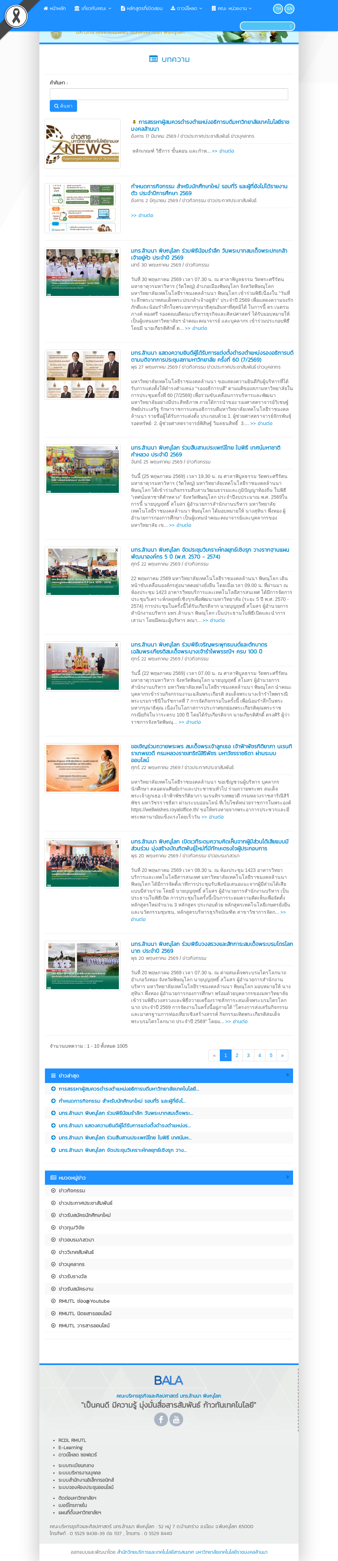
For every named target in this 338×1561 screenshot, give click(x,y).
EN (289, 9)
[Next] (282, 1055)
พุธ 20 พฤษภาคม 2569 (154, 855)
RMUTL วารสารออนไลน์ (80, 1325)
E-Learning (70, 1447)
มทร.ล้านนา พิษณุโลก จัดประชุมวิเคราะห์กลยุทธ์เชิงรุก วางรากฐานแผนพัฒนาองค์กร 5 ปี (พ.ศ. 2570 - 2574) (210, 553)
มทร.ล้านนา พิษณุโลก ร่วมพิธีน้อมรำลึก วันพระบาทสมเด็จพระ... (121, 1113)
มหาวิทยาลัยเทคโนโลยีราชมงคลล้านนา (231, 1552)
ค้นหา (63, 106)
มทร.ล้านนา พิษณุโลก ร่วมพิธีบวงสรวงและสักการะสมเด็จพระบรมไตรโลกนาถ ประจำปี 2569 (212, 947)
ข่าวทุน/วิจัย (67, 1227)
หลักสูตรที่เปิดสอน (141, 8)
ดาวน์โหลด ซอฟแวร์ (77, 1455)
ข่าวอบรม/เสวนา (224, 855)
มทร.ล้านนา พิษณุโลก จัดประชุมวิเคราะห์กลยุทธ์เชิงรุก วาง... (118, 1150)
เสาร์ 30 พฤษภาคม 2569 (156, 265)
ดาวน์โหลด (187, 8)
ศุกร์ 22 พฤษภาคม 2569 (155, 564)
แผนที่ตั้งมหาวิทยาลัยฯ (79, 1512)
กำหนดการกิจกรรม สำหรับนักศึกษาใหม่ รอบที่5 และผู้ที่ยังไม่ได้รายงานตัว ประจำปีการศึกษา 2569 (209, 189)
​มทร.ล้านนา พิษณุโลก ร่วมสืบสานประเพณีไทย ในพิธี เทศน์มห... (120, 1138)
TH (278, 9)
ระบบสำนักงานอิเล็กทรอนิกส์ (86, 1480)
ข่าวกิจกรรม (194, 200)
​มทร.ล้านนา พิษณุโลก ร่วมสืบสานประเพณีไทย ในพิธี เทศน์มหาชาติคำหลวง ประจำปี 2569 (205, 451)
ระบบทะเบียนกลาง (76, 1465)
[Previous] (214, 1055)
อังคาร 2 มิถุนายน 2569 (154, 200)
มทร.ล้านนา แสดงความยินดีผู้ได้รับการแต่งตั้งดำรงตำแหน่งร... (120, 1125)
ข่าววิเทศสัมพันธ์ (72, 1252)
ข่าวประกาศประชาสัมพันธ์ (204, 136)
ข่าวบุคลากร (242, 136)
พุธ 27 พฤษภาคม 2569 (154, 367)
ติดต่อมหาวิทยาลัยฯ (77, 1498)
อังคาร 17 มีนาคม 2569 (153, 136)
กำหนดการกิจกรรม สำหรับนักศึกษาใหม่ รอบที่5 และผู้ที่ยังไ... (118, 1101)
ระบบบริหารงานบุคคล (79, 1473)
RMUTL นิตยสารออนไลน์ (80, 1313)
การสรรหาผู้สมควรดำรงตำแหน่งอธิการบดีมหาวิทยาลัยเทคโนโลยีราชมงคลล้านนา (210, 125)
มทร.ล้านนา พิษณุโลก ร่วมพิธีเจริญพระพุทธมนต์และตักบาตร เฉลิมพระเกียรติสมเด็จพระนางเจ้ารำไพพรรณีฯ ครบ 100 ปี (199, 648)
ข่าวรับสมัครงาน (71, 1289)
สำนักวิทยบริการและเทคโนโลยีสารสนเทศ (155, 1552)
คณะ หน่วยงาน (232, 8)
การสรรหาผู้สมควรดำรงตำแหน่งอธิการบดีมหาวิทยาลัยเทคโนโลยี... (124, 1089)
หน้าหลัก (55, 8)
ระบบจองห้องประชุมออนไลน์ (85, 1487)
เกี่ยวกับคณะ (93, 8)
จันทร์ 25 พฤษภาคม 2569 (156, 462)
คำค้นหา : (58, 83)
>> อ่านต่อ (223, 151)
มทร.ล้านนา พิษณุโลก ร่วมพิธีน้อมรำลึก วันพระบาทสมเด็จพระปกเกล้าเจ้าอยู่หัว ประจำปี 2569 (209, 254)
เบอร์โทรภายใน (72, 1505)
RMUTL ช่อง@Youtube (80, 1301)
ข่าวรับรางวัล (68, 1276)
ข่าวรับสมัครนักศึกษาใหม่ (80, 1215)
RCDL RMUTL (72, 1440)
